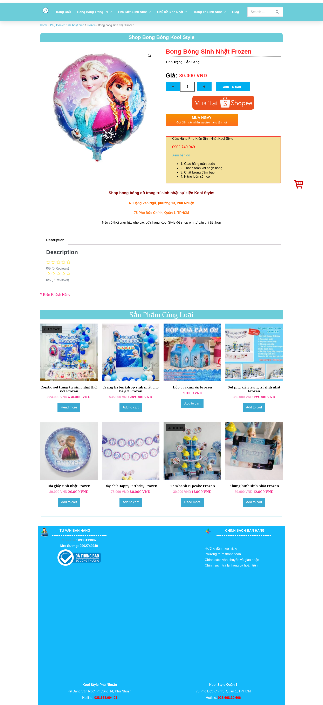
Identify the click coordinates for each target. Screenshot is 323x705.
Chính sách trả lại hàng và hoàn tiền (231, 565)
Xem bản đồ (181, 155)
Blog (235, 12)
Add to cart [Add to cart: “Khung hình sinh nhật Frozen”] (254, 502)
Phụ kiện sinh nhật (134, 12)
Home (44, 25)
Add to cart (233, 86)
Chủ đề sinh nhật (172, 12)
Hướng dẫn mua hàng (221, 548)
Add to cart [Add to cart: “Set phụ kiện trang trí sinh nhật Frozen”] (254, 407)
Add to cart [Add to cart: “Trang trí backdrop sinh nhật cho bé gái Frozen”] (131, 407)
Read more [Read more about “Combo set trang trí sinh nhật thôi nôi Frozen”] (69, 407)
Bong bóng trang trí (94, 12)
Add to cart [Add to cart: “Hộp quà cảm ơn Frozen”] (192, 403)
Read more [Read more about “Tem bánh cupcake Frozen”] (192, 502)
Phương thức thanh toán (223, 554)
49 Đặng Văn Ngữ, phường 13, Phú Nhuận (161, 203)
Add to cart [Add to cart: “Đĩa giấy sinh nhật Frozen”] (69, 502)
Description (55, 240)
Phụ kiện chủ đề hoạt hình (67, 25)
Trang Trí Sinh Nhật (209, 12)
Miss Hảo (69, 540)
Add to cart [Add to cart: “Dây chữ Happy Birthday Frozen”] (131, 502)
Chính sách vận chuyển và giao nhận (232, 560)
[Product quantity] (187, 86)
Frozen (91, 25)
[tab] (55, 240)
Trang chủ (63, 12)
